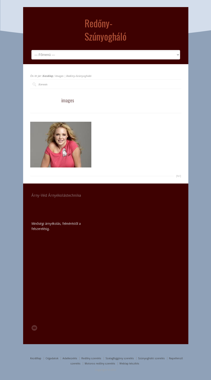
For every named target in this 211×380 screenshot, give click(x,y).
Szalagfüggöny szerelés (120, 358)
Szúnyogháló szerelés (151, 358)
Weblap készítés (129, 363)
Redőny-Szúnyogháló (105, 29)
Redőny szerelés (91, 358)
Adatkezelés (70, 358)
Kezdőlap (47, 76)
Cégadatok (52, 358)
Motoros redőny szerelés (100, 363)
